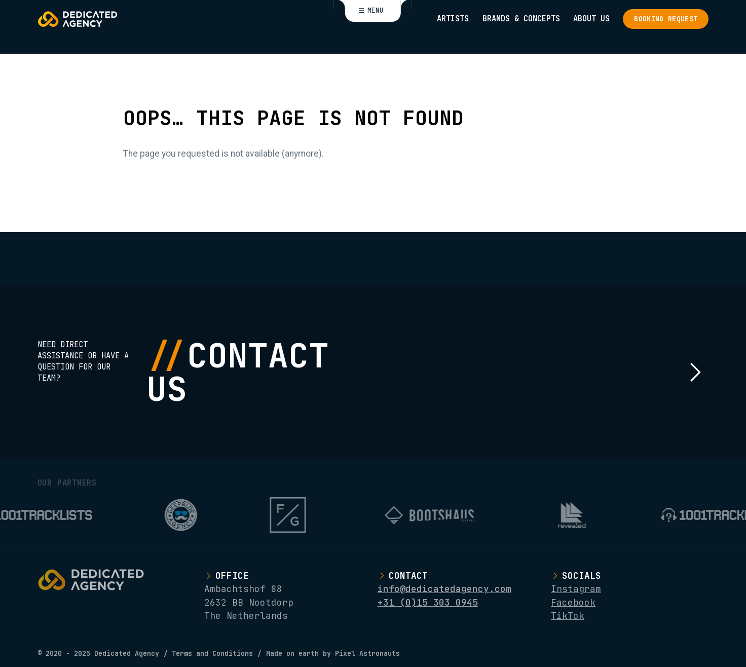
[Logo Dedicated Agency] (78, 19)
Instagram (576, 589)
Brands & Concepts (521, 18)
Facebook (573, 602)
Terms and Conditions (212, 653)
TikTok (567, 615)
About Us (591, 18)
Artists (453, 18)
